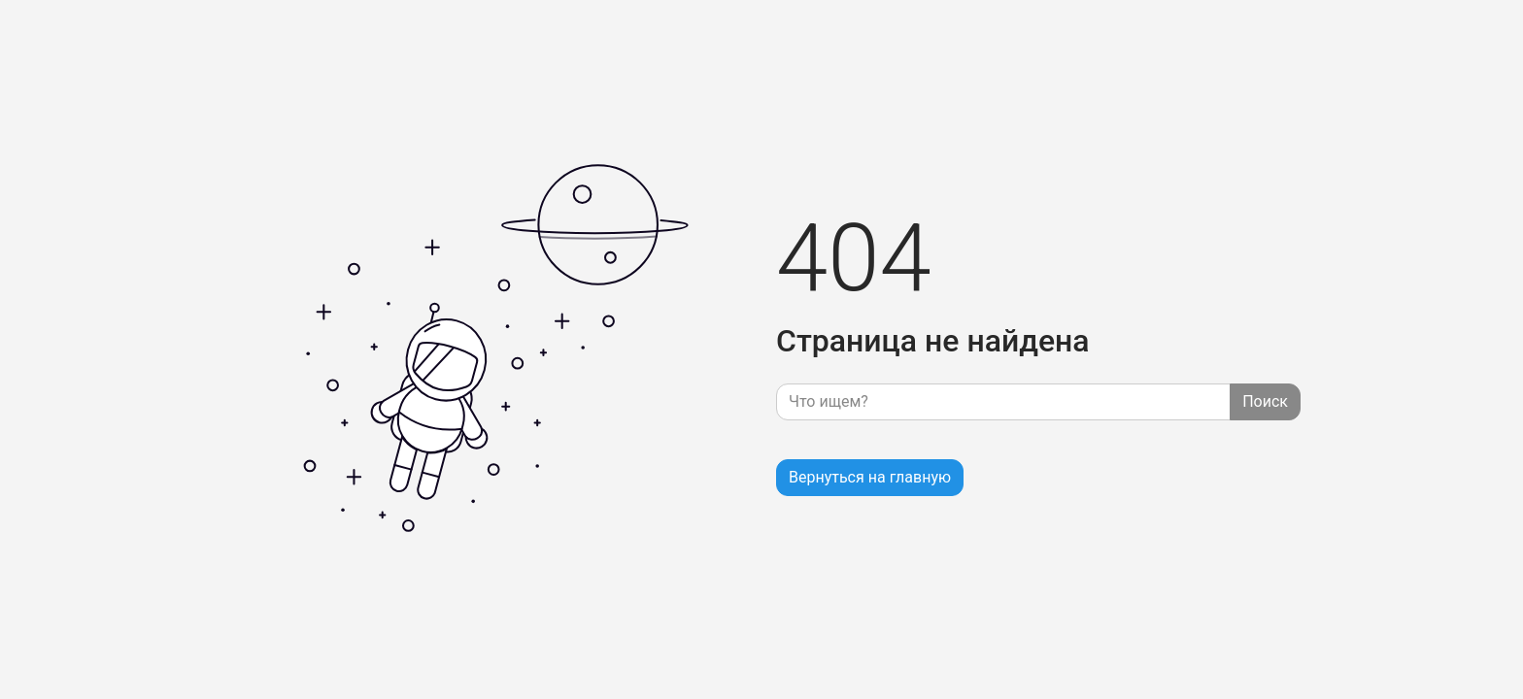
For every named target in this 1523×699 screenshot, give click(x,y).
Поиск (1265, 401)
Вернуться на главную (870, 477)
